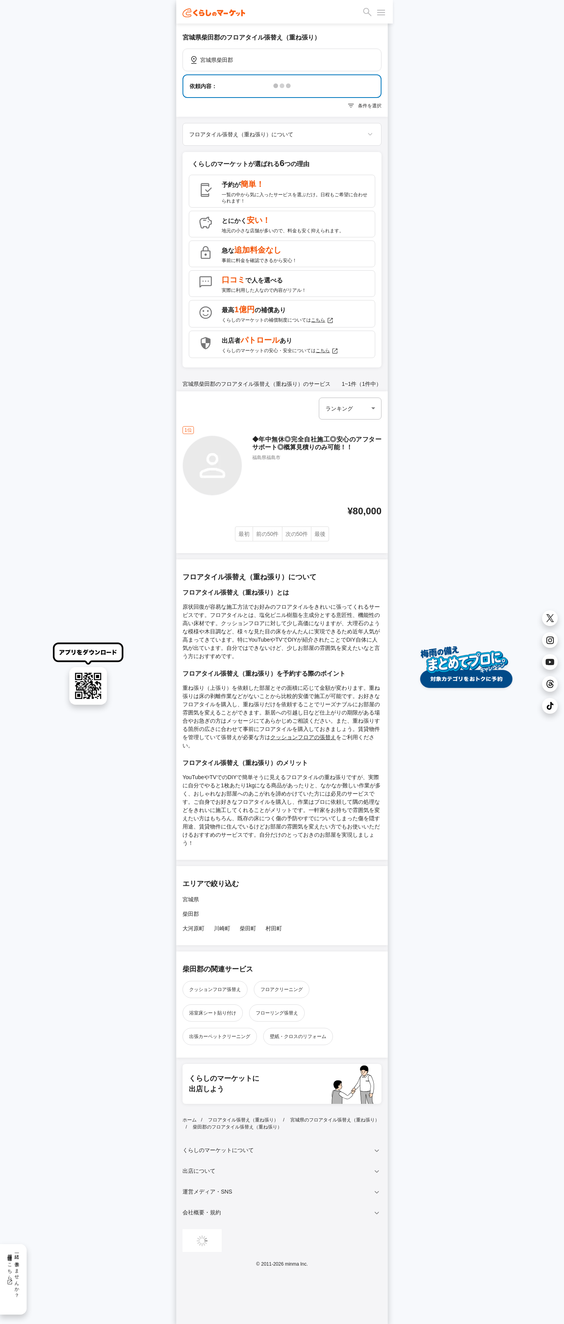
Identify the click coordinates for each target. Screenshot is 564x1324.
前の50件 (267, 534)
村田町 (274, 928)
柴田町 (248, 928)
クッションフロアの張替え (303, 737)
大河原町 (193, 928)
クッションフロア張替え (215, 989)
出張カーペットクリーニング (219, 1036)
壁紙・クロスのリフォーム (298, 1036)
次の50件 (297, 534)
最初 (244, 534)
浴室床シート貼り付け (212, 1013)
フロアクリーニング (281, 989)
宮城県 (191, 899)
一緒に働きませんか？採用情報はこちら (13, 1273)
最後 (320, 534)
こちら (322, 320)
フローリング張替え (277, 1013)
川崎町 (222, 928)
